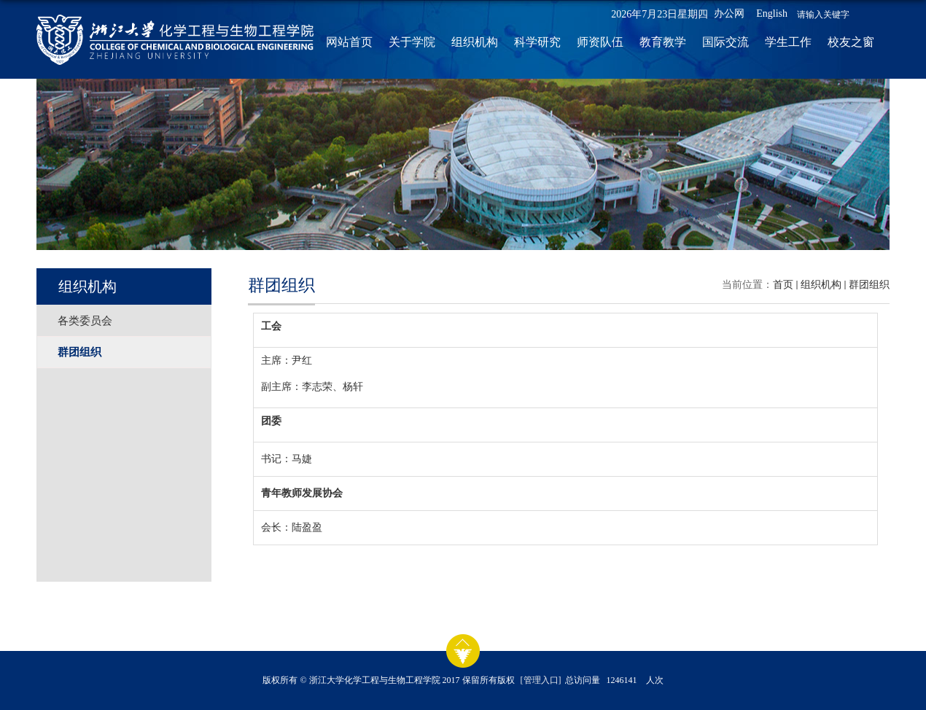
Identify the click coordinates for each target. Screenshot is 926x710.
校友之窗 (851, 42)
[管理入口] (541, 680)
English (771, 13)
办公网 (729, 13)
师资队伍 (600, 42)
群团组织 (869, 284)
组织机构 (474, 42)
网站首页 (349, 42)
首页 (783, 284)
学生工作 (788, 42)
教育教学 (662, 42)
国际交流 (725, 42)
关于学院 (412, 42)
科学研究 (537, 42)
